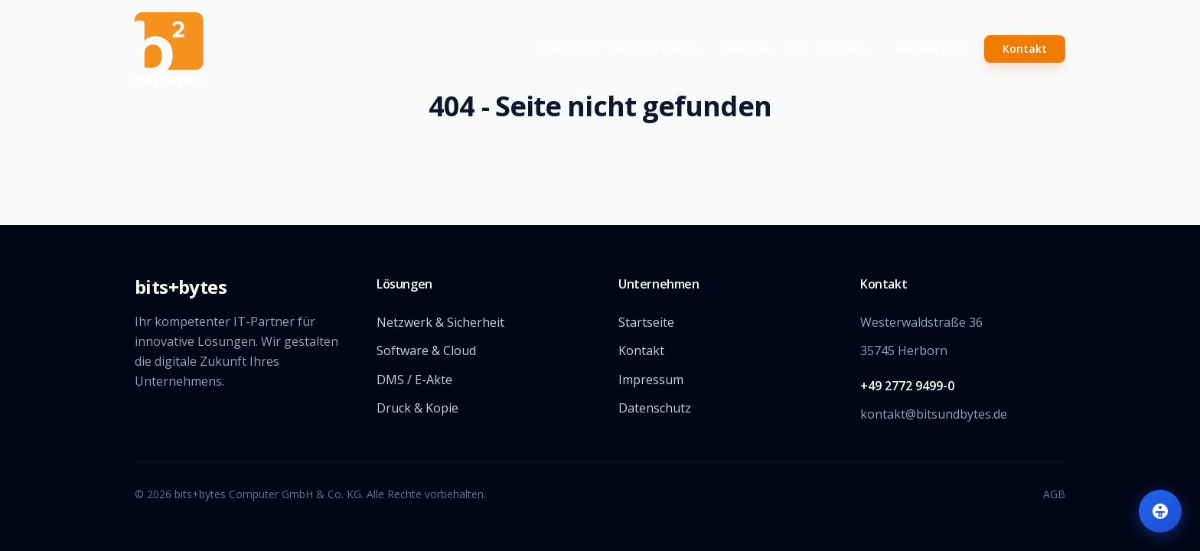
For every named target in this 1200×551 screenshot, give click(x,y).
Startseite (567, 48)
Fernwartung (931, 48)
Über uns (745, 48)
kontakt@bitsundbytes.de (933, 414)
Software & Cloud (426, 350)
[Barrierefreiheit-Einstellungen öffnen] (1160, 511)
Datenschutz (654, 407)
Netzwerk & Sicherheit (440, 322)
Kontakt (1025, 48)
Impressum (650, 379)
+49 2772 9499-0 (907, 385)
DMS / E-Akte (414, 379)
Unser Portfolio (657, 48)
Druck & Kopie (417, 407)
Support (844, 48)
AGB (1054, 494)
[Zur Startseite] (257, 49)
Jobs (795, 48)
